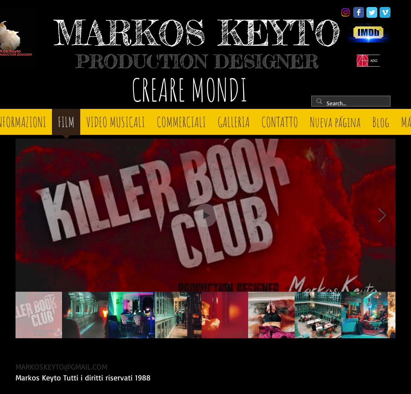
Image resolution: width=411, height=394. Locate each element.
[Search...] (350, 103)
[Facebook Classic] (358, 12)
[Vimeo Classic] (385, 12)
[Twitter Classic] (371, 12)
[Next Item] (382, 215)
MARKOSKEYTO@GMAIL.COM (61, 367)
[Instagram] (345, 12)
